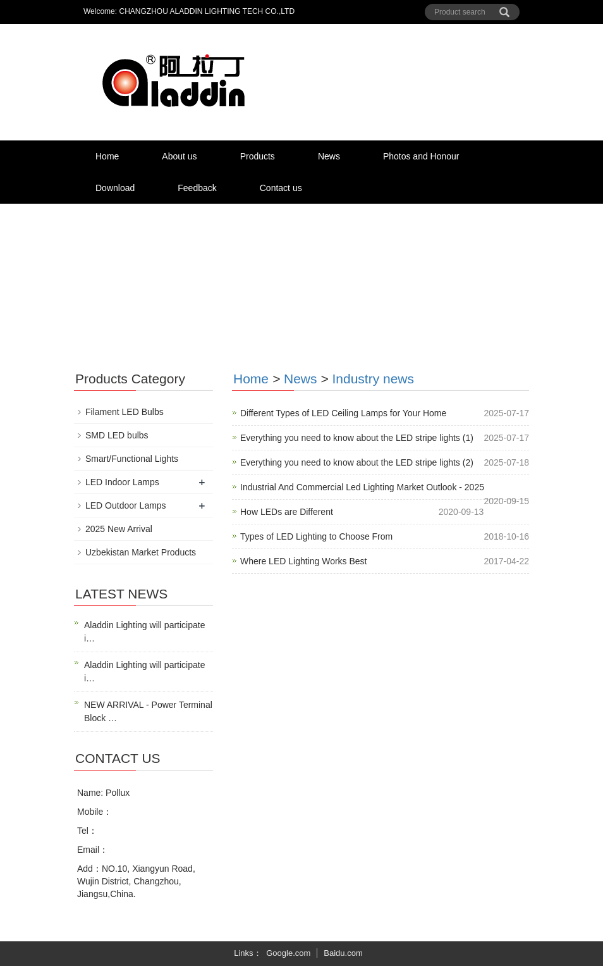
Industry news (373, 378)
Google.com (288, 953)
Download (115, 188)
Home (107, 156)
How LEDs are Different (286, 512)
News (329, 156)
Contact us (281, 188)
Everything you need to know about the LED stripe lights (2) (356, 462)
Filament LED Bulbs (124, 412)
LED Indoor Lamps (122, 482)
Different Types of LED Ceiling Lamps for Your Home (343, 413)
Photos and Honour (421, 156)
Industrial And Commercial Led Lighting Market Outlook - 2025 (362, 487)
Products (257, 156)
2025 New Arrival (118, 529)
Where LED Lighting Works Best (303, 561)
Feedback (197, 188)
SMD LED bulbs (117, 435)
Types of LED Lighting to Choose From (316, 536)
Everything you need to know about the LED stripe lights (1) (356, 438)
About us (179, 156)
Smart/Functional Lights (131, 459)
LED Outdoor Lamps (125, 505)
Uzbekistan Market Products (140, 552)
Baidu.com (343, 953)
